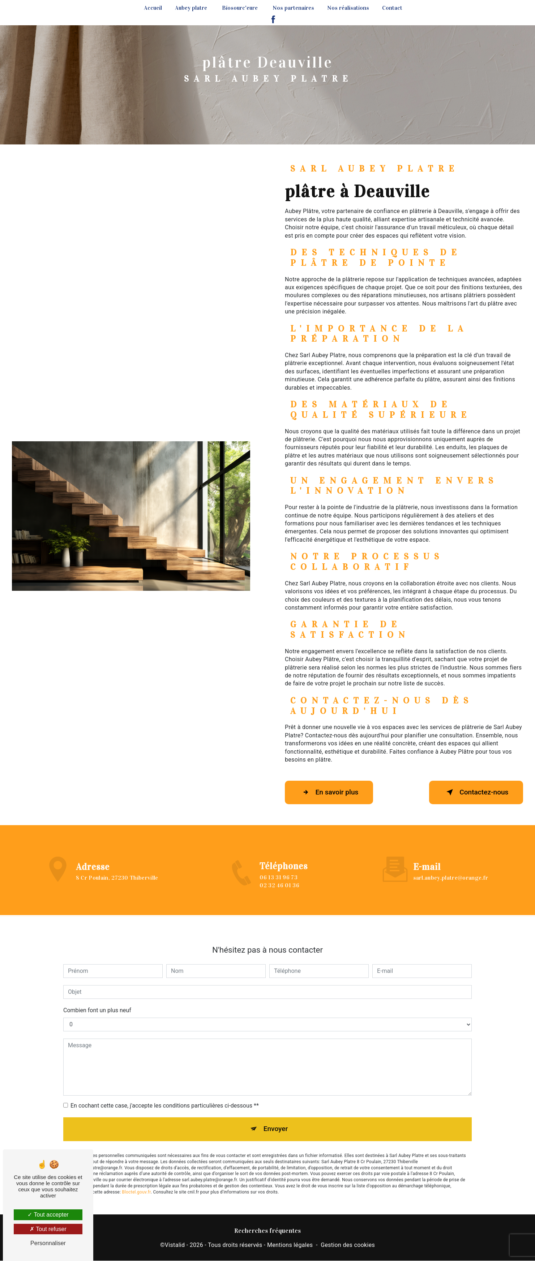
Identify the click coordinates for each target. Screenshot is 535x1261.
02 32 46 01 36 (279, 894)
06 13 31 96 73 (278, 886)
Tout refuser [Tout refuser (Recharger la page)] (48, 1229)
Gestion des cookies (348, 1245)
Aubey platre (191, 7)
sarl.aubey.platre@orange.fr (450, 869)
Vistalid (175, 1245)
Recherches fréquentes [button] (267, 1231)
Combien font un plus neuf (97, 1001)
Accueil (153, 7)
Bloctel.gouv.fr (136, 1183)
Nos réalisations (348, 7)
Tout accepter (47, 1215)
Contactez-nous (475, 792)
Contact (392, 7)
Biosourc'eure (240, 7)
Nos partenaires (293, 7)
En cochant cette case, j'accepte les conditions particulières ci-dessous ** (164, 1096)
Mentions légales (290, 1245)
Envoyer (276, 1120)
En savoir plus (329, 792)
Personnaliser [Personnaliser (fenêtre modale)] (48, 1243)
